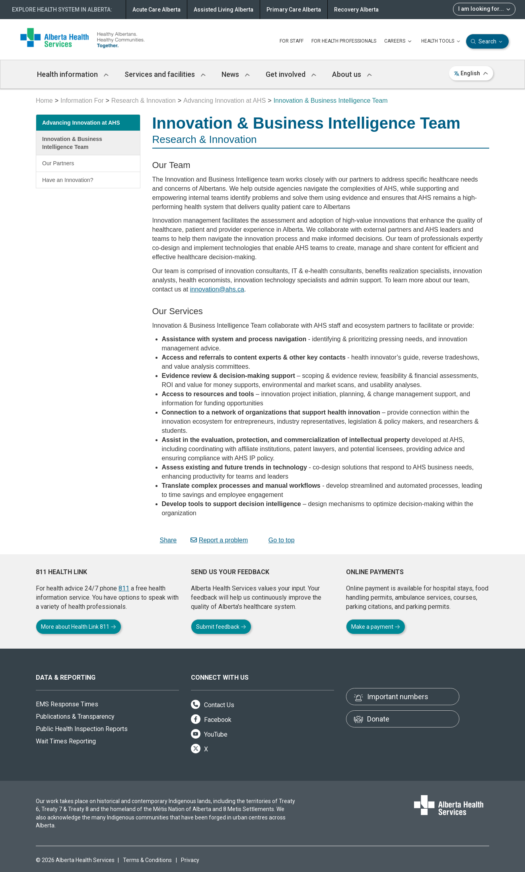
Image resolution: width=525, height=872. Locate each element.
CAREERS (398, 41)
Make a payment (375, 627)
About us (352, 74)
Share (164, 540)
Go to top (278, 540)
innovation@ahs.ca (217, 289)
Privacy (190, 860)
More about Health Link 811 (78, 627)
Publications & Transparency (75, 716)
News (236, 74)
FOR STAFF (291, 41)
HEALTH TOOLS (441, 41)
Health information (73, 74)
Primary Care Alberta (293, 9)
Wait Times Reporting (66, 741)
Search (487, 41)
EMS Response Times (67, 704)
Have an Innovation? (67, 180)
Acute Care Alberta (156, 9)
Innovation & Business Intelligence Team (72, 143)
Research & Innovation (143, 100)
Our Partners (58, 163)
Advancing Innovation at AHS (224, 100)
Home (44, 100)
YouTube (209, 734)
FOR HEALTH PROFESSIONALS (343, 41)
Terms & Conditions (147, 860)
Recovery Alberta (356, 9)
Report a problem (219, 540)
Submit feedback (221, 627)
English (471, 73)
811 (124, 588)
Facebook (211, 719)
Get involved (291, 74)
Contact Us (212, 705)
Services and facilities (165, 74)
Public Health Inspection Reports (82, 729)
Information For (81, 100)
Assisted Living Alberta (223, 9)
